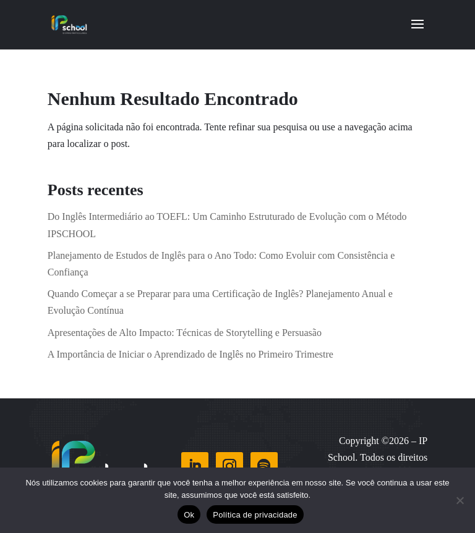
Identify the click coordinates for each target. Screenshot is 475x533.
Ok (189, 514)
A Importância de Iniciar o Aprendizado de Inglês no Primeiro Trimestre (190, 354)
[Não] (459, 500)
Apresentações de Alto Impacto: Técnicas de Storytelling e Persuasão (185, 332)
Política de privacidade (255, 514)
